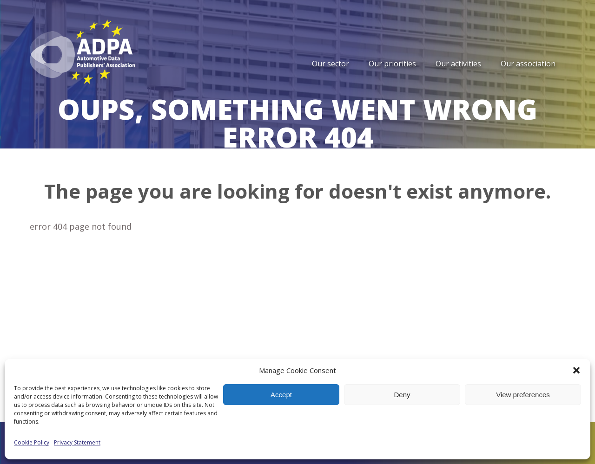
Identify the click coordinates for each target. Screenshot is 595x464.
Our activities (458, 63)
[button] (576, 370)
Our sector (330, 63)
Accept (281, 395)
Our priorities (392, 63)
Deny (402, 395)
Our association (528, 63)
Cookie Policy (31, 442)
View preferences (523, 395)
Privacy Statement (77, 442)
